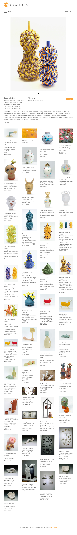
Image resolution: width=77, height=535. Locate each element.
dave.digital (54, 527)
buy (70, 99)
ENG (67, 11)
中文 (71, 11)
